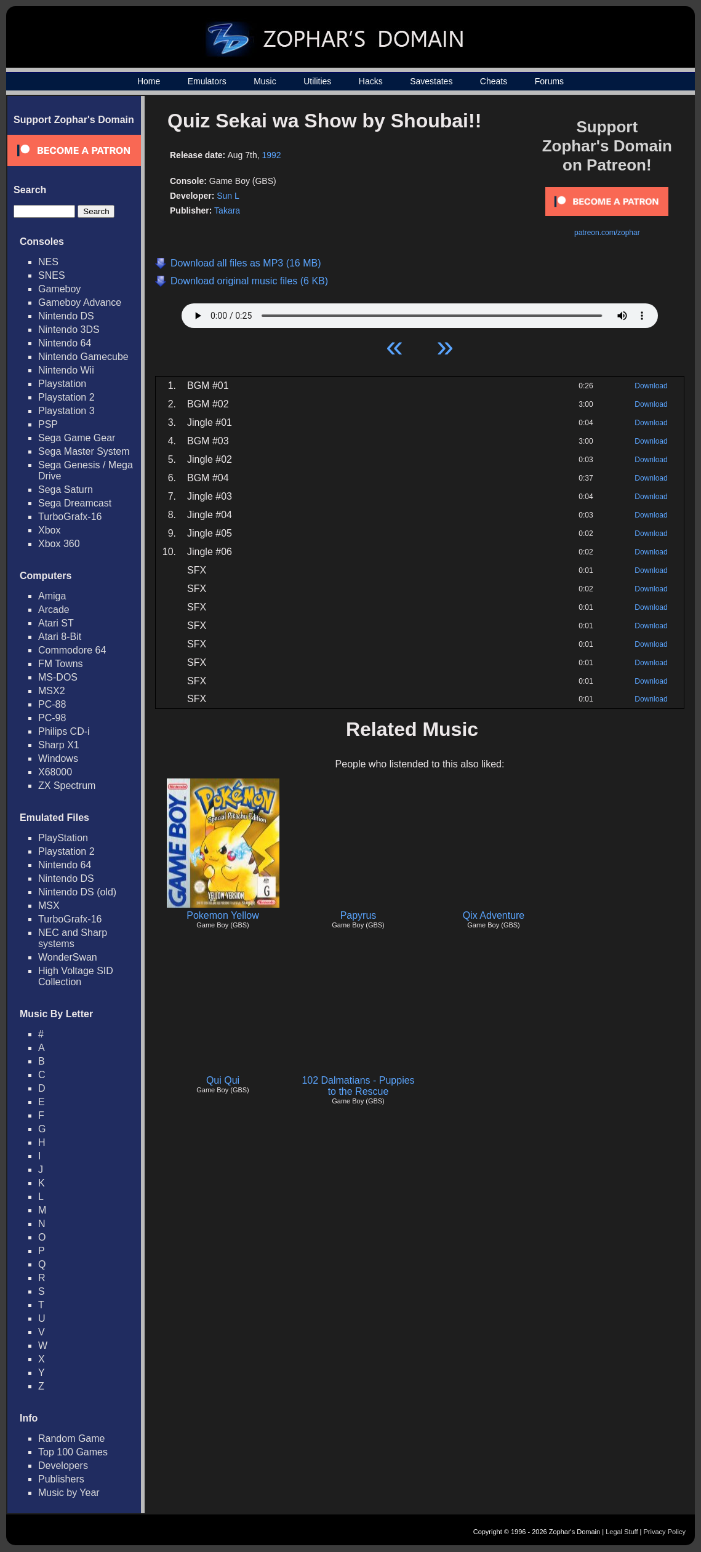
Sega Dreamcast (74, 503)
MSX (49, 905)
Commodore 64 (72, 650)
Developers (63, 1465)
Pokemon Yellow (222, 915)
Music (265, 81)
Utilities (317, 81)
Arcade (54, 609)
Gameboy (59, 289)
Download (651, 386)
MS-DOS (58, 677)
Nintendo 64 (64, 343)
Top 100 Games (73, 1452)
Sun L (228, 196)
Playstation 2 (66, 397)
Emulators (207, 81)
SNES (51, 275)
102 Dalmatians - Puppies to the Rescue (358, 1086)
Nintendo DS (66, 316)
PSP (48, 424)
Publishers (61, 1479)
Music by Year (69, 1492)
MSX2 (51, 691)
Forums (549, 81)
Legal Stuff (622, 1531)
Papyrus (358, 915)
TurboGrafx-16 (70, 516)
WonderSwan (67, 957)
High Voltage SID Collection (75, 976)
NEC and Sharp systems (72, 938)
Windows (58, 758)
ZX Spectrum (66, 785)
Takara (227, 210)
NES (48, 262)
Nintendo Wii (66, 370)
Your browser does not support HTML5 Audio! (420, 312)
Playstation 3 (66, 411)
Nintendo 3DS (69, 329)
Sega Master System (84, 451)
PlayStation (63, 838)
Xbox (49, 530)
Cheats (493, 81)
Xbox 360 (59, 543)
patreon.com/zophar (607, 232)
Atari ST (56, 623)
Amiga (52, 596)
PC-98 (52, 718)
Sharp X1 (58, 745)
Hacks (371, 81)
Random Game (71, 1438)
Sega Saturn (65, 489)
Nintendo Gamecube (83, 356)
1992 (271, 155)
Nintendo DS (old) (77, 892)
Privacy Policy (665, 1531)
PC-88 (52, 704)
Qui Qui (222, 1080)
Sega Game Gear (76, 438)
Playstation (62, 383)
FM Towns (60, 663)
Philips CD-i (64, 731)
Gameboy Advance (79, 302)
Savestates (431, 81)
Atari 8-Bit (59, 636)
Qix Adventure (494, 915)
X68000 (55, 772)
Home (148, 81)
